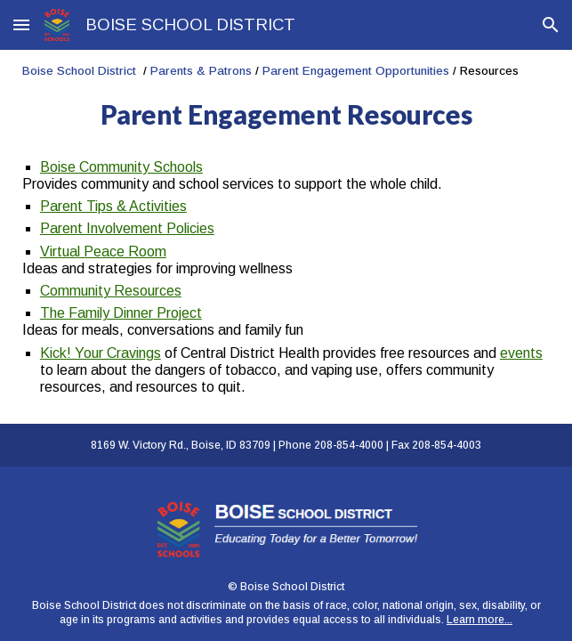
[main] (286, 97)
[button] (21, 24)
